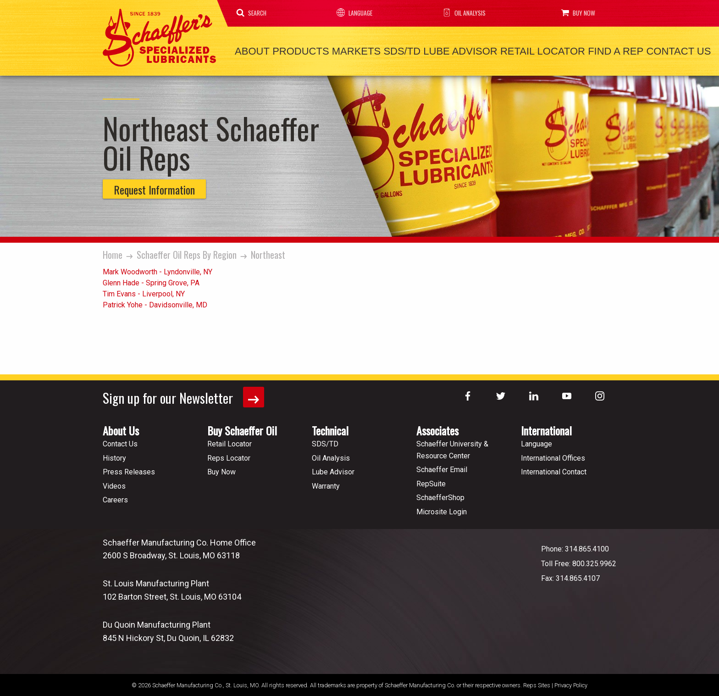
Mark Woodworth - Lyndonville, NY (157, 270)
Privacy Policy (570, 683)
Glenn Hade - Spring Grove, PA (151, 281)
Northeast (268, 253)
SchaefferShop (440, 495)
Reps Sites (536, 683)
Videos (114, 484)
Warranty (326, 484)
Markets (349, 50)
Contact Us (657, 50)
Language (353, 12)
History (114, 456)
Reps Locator (228, 456)
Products (296, 50)
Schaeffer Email (441, 467)
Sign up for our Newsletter (184, 395)
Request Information (154, 188)
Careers (115, 498)
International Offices (553, 456)
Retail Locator (527, 50)
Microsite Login (441, 510)
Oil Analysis (461, 12)
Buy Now (574, 12)
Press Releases (129, 470)
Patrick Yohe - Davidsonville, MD (155, 303)
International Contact (553, 470)
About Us (121, 428)
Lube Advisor (447, 50)
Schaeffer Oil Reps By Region (187, 253)
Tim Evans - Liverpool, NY (144, 292)
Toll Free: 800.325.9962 (578, 561)
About (250, 50)
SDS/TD (392, 50)
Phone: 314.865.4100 (575, 547)
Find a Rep (597, 50)
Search (253, 12)
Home (112, 253)
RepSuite (431, 482)
